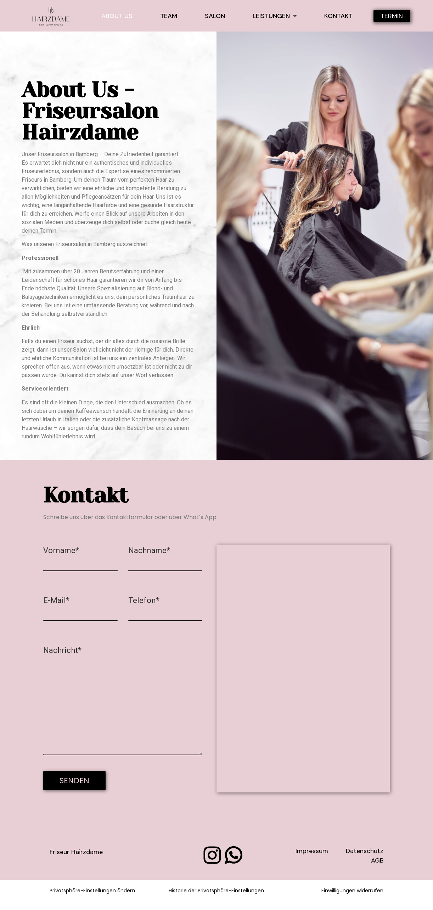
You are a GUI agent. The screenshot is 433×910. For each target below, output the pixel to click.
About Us (117, 16)
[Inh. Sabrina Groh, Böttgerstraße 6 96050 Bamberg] (303, 668)
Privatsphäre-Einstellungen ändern (92, 890)
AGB (377, 860)
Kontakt (338, 16)
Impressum (312, 851)
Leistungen (275, 16)
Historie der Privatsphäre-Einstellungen (216, 890)
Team (168, 16)
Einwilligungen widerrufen (352, 890)
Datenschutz (364, 851)
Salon (215, 16)
